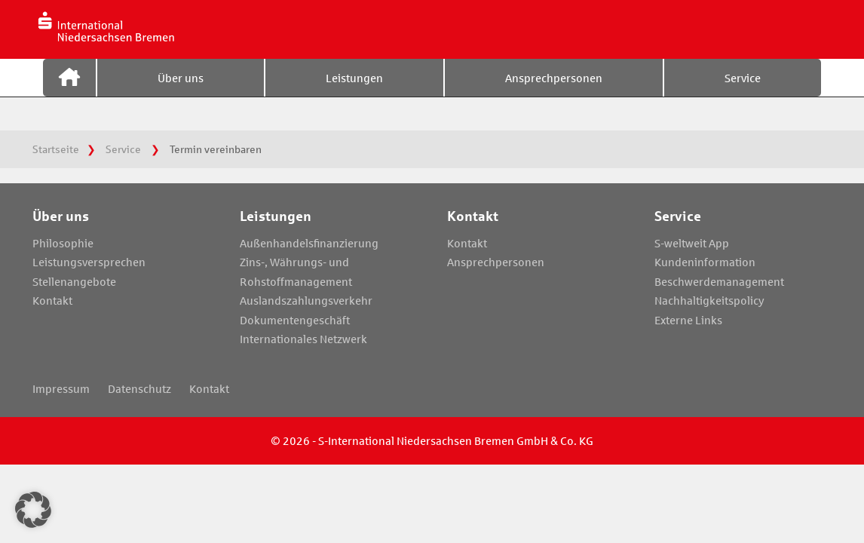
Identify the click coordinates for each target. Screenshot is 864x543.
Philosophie (62, 243)
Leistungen (354, 93)
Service (743, 93)
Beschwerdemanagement (719, 281)
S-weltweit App (691, 243)
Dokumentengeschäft (295, 320)
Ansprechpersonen (553, 93)
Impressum (61, 388)
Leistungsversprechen (89, 261)
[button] (33, 510)
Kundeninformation (704, 261)
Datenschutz (139, 388)
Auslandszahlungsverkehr (306, 300)
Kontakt (52, 300)
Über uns (181, 93)
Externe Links (688, 320)
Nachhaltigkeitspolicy (709, 300)
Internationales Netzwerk (303, 338)
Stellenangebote (74, 281)
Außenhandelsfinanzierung (309, 243)
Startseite (69, 93)
